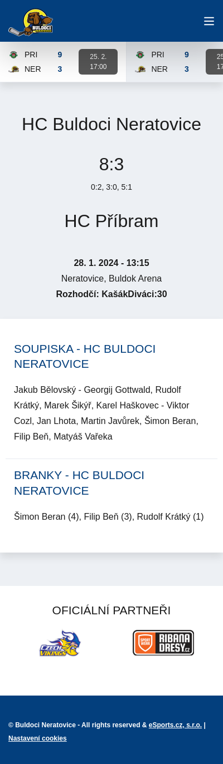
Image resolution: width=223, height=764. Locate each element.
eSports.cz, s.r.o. (175, 725)
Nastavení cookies (37, 738)
